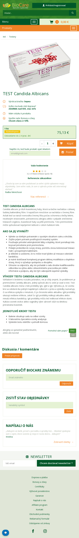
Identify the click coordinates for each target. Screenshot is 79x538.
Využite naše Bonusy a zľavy (22, 119)
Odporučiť (66, 383)
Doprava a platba (39, 477)
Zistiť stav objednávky (27, 398)
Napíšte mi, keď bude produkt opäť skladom (29, 149)
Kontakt (39, 509)
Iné (4, 36)
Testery (12, 36)
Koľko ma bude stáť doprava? (22, 106)
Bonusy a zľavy (39, 482)
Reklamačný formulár (39, 518)
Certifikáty (39, 486)
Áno (72, 330)
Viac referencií (38, 196)
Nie (73, 335)
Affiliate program (39, 505)
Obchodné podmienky (39, 514)
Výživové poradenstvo (39, 491)
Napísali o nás (39, 500)
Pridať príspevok (12, 355)
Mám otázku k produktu (20, 113)
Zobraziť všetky (62, 442)
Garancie (39, 495)
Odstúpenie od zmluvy (39, 523)
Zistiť (68, 411)
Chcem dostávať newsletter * (56, 463)
